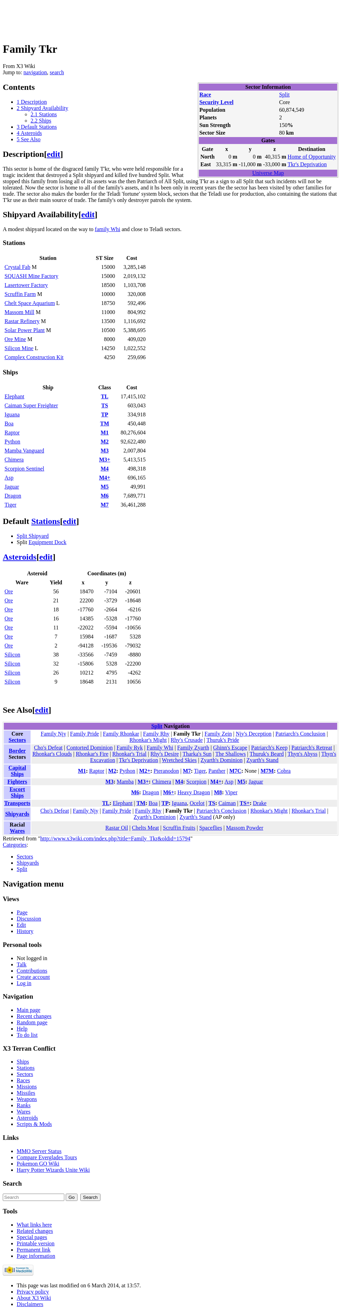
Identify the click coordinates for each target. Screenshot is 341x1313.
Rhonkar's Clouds (52, 754)
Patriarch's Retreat (311, 748)
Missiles (26, 1093)
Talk (21, 964)
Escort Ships (17, 792)
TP (104, 414)
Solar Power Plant (25, 330)
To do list (27, 1035)
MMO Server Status (39, 1151)
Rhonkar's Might (148, 740)
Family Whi (160, 748)
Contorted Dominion (89, 748)
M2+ (144, 771)
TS (104, 405)
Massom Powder (244, 828)
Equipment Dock (47, 542)
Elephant (14, 396)
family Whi (107, 229)
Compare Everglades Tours (47, 1157)
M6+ (168, 792)
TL (104, 396)
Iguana (12, 414)
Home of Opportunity (311, 157)
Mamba (125, 782)
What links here (34, 1225)
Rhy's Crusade (187, 740)
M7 (104, 505)
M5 (104, 487)
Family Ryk (129, 748)
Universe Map (268, 173)
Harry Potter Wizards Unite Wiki (53, 1170)
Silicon (12, 655)
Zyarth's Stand (262, 760)
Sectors (17, 740)
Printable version (36, 1243)
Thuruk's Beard (267, 754)
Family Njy (53, 734)
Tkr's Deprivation (307, 164)
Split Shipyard (33, 536)
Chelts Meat (145, 828)
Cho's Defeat (48, 748)
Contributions (32, 971)
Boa (9, 423)
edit (53, 154)
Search (12, 1183)
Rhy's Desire (165, 754)
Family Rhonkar (121, 734)
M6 (104, 496)
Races (23, 1080)
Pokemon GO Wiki (38, 1164)
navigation (35, 72)
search (57, 72)
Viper (231, 792)
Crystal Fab (17, 267)
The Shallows (230, 754)
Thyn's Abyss (302, 754)
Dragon (13, 496)
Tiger (10, 505)
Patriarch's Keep (269, 748)
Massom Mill (19, 312)
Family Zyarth (193, 748)
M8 (218, 792)
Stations (45, 521)
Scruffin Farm (20, 294)
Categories (14, 845)
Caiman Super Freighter (31, 405)
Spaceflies (210, 828)
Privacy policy (33, 1292)
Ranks (24, 1105)
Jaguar (12, 487)
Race (205, 95)
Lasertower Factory (26, 285)
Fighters (17, 782)
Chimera (14, 460)
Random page (32, 1022)
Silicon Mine (19, 348)
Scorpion (196, 782)
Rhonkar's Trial (129, 754)
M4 (104, 469)
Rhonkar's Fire (92, 754)
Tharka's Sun (196, 754)
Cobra (284, 771)
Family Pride (84, 734)
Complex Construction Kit (34, 357)
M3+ (104, 460)
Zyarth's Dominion (222, 760)
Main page (28, 1010)
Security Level (216, 102)
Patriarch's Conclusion (300, 734)
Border (17, 751)
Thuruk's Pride (222, 740)
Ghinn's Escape (230, 748)
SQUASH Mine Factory (31, 276)
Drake (260, 803)
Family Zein (218, 734)
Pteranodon (166, 771)
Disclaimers (30, 1304)
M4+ (104, 478)
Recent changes (34, 1016)
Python (12, 441)
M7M (267, 771)
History (25, 931)
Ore (9, 591)
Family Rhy (156, 734)
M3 (104, 451)
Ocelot (197, 803)
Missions (27, 1087)
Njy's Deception (253, 734)
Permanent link (33, 1250)
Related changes (35, 1231)
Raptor (12, 432)
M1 (104, 432)
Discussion (29, 919)
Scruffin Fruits (179, 828)
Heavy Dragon (193, 792)
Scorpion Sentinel (24, 469)
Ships (23, 1062)
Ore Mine (15, 339)
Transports (17, 803)
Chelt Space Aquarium (30, 303)
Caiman (227, 803)
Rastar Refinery (22, 321)
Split (284, 95)
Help (22, 1029)
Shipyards (17, 814)
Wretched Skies (179, 760)
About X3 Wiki (34, 1298)
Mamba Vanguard (24, 451)
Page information (36, 1256)
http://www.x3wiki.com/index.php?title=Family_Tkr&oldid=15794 (115, 838)
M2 (104, 441)
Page (22, 912)
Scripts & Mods (34, 1124)
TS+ (245, 803)
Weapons (27, 1099)
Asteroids (19, 556)
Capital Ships (17, 771)
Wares (17, 831)
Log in (24, 983)
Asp (9, 478)
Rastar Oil (116, 828)
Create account (33, 977)
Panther (217, 771)
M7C (235, 771)
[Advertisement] (129, 18)
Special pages (32, 1237)
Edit (21, 925)
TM (104, 423)
